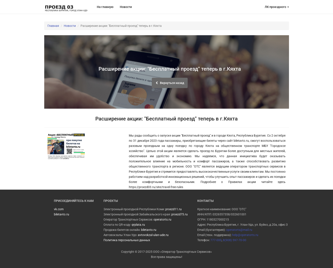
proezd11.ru (173, 209)
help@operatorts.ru (245, 235)
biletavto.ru (148, 229)
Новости (70, 25)
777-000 (216, 240)
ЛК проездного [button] (277, 7)
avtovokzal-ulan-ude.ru (153, 235)
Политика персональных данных (126, 240)
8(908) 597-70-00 (234, 240)
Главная (53, 25)
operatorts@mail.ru (239, 229)
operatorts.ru (162, 219)
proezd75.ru (179, 214)
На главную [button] (105, 7)
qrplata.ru (138, 224)
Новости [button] (126, 7)
